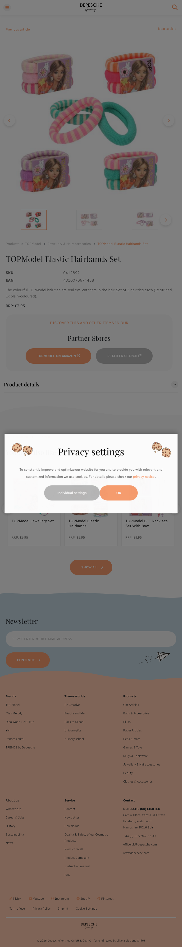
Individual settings (72, 493)
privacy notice (143, 477)
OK (118, 493)
